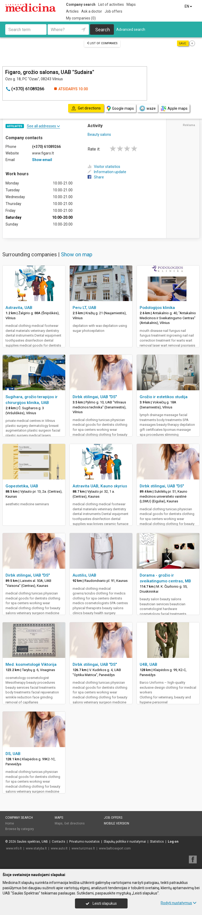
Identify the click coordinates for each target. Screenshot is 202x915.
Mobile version (116, 823)
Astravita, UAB (19, 307)
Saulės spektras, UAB (32, 841)
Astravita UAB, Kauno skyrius (100, 486)
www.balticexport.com (115, 848)
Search (102, 29)
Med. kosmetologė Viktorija (31, 664)
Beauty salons (99, 134)
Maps (131, 4)
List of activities (111, 4)
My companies (81, 18)
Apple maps (174, 108)
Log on (173, 841)
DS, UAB (13, 753)
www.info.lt (14, 848)
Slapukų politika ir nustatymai (125, 841)
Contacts (58, 841)
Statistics (157, 841)
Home (9, 823)
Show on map (76, 254)
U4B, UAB (148, 664)
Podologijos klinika (157, 307)
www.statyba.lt (36, 848)
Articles (72, 11)
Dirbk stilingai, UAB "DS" (95, 396)
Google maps (120, 108)
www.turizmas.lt (83, 848)
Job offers (113, 11)
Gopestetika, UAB (22, 486)
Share (96, 177)
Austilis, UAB (84, 575)
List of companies (102, 43)
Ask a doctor (91, 11)
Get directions (74, 823)
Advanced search (130, 29)
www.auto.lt (59, 848)
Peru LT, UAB (84, 307)
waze (147, 108)
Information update (107, 172)
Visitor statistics (104, 166)
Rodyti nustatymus (178, 903)
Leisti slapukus (101, 903)
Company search (80, 4)
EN (189, 6)
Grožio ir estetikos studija (164, 396)
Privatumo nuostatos (84, 841)
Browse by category (19, 829)
